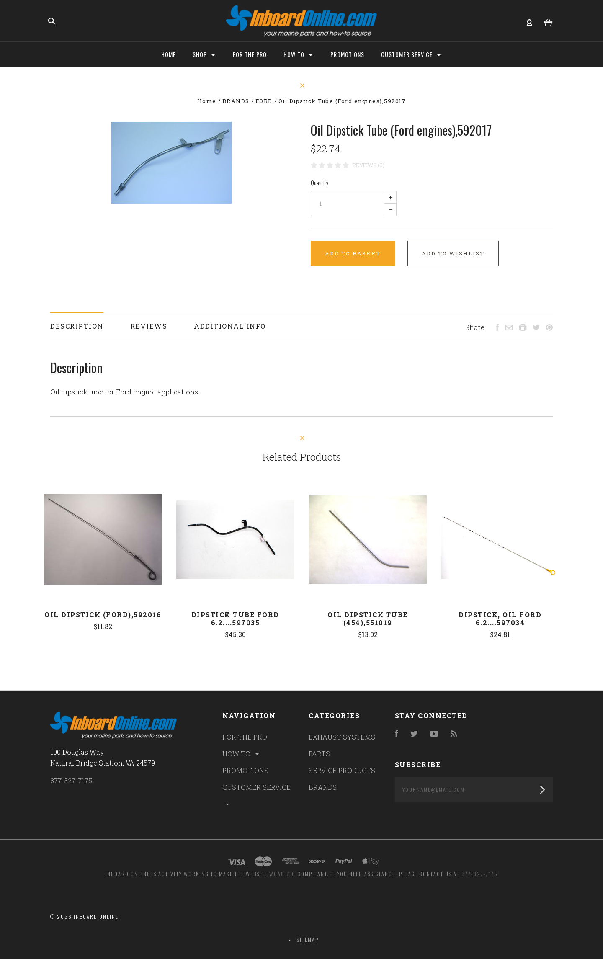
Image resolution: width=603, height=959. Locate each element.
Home (168, 54)
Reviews (149, 326)
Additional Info (230, 326)
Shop (204, 54)
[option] (171, 163)
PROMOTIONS (245, 770)
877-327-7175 (71, 780)
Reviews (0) (368, 165)
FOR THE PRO (244, 736)
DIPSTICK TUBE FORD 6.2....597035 (235, 618)
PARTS (319, 753)
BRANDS (323, 787)
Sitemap (308, 939)
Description (76, 326)
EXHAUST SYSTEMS (342, 736)
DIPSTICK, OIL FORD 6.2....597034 (500, 618)
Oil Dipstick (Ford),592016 (102, 614)
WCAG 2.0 (282, 873)
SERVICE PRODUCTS (342, 770)
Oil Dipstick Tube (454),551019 (367, 618)
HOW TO (241, 753)
